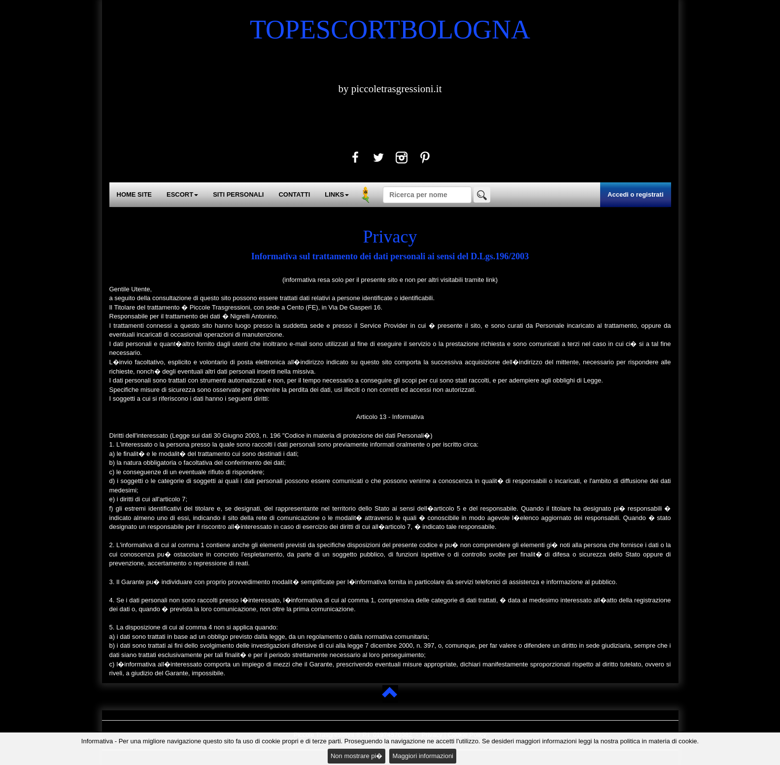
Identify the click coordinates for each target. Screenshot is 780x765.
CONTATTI (294, 194)
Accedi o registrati (635, 194)
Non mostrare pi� (356, 756)
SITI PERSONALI (238, 194)
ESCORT (182, 194)
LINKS (337, 194)
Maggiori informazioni (422, 756)
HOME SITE (134, 194)
